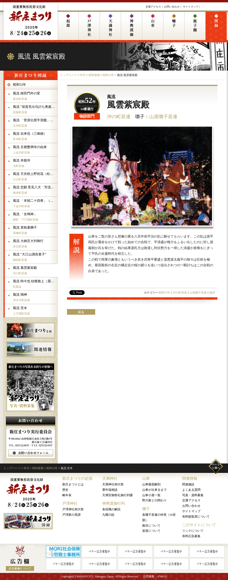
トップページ (68, 75)
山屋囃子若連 (163, 116)
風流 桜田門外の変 (34, 96)
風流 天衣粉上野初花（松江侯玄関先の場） (34, 176)
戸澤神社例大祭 (73, 509)
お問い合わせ (172, 6)
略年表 (66, 495)
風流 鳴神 (34, 297)
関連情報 (189, 478)
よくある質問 (191, 489)
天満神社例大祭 (113, 484)
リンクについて (193, 530)
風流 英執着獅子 (34, 230)
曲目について (151, 525)
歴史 (65, 489)
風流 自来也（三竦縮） (34, 136)
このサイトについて (199, 525)
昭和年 (87, 102)
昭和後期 (94, 75)
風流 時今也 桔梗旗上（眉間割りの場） (34, 284)
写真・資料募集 (193, 495)
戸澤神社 (69, 503)
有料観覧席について (196, 516)
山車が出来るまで (154, 489)
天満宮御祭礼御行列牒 (117, 495)
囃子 (146, 509)
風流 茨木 (34, 310)
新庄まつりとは (73, 484)
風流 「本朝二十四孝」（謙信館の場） (34, 203)
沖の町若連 (118, 116)
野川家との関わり (154, 500)
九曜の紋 (108, 514)
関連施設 (188, 484)
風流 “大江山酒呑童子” (34, 257)
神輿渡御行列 (113, 503)
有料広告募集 (191, 536)
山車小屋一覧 (151, 495)
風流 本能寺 (34, 163)
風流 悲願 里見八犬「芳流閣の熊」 (34, 190)
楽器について (151, 530)
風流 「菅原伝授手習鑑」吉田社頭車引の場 (34, 123)
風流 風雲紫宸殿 (34, 270)
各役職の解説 (111, 509)
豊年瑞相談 (110, 489)
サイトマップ (190, 6)
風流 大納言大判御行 (34, 243)
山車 (146, 478)
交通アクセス (153, 6)
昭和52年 (108, 75)
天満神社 (109, 478)
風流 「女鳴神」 (34, 217)
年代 (83, 75)
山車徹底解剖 (151, 484)
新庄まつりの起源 (77, 478)
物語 (212, 292)
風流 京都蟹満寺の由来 (34, 149)
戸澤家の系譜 (71, 514)
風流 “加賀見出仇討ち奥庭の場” (34, 109)
